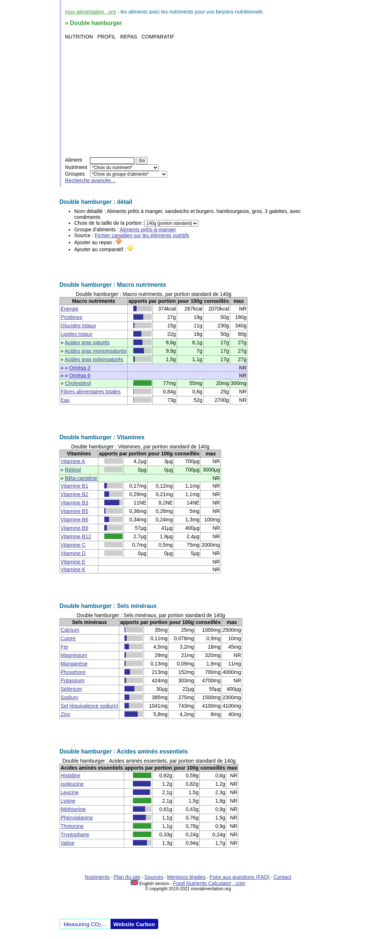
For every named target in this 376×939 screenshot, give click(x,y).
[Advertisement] (189, 98)
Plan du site (126, 877)
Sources (153, 877)
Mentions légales (186, 877)
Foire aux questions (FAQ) (240, 877)
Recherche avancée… (90, 180)
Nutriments (97, 877)
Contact (282, 877)
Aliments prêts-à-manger (148, 229)
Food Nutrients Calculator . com (209, 883)
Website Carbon (134, 924)
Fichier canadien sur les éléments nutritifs (142, 235)
